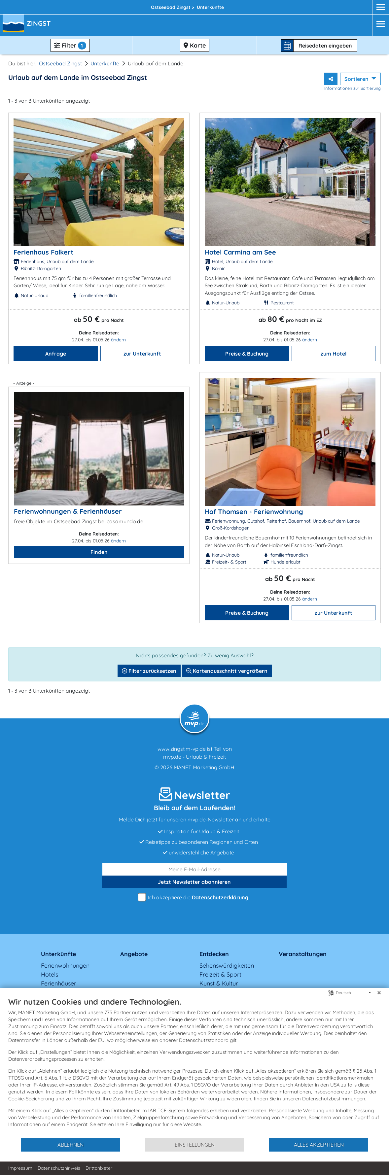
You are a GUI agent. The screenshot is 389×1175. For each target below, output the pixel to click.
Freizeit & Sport (220, 974)
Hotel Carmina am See (240, 252)
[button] (40, 24)
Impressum (20, 1168)
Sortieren (357, 79)
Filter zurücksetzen (149, 671)
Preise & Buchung (246, 353)
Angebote (134, 954)
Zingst (181, 6)
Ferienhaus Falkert (43, 252)
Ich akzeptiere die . (194, 897)
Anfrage (55, 353)
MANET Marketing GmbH (204, 767)
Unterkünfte (104, 63)
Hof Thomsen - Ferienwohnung (254, 511)
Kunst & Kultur (218, 983)
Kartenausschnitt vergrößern (226, 671)
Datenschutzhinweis (59, 1168)
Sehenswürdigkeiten (226, 965)
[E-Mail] (194, 869)
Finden (99, 552)
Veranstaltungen (303, 954)
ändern (118, 340)
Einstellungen (195, 1144)
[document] (194, 1067)
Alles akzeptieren (319, 1144)
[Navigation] (378, 24)
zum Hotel (333, 353)
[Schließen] (379, 993)
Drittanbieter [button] (99, 1168)
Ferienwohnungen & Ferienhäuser (68, 511)
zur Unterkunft (142, 353)
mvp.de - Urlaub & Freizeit (194, 756)
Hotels (49, 974)
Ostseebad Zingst (60, 63)
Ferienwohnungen (65, 965)
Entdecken (214, 954)
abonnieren (194, 882)
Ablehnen (70, 1144)
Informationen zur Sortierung (352, 88)
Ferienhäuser (58, 983)
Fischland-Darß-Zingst (128, 6)
